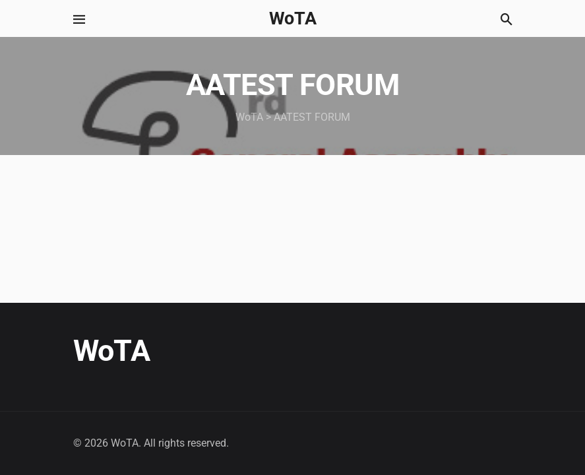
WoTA (293, 18)
